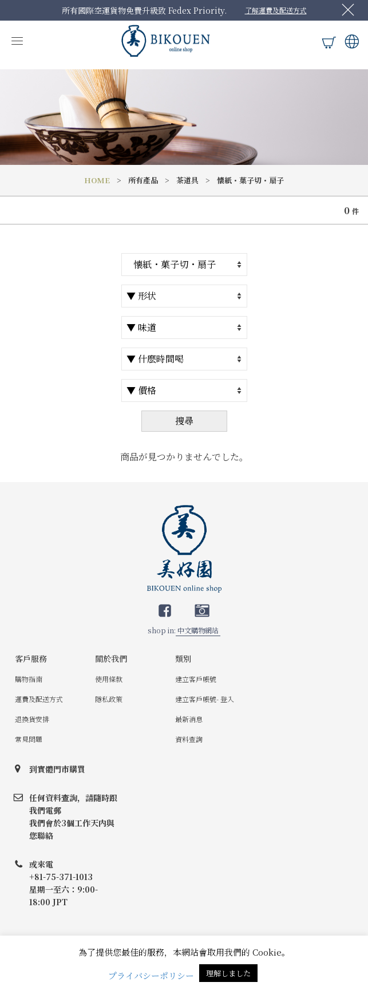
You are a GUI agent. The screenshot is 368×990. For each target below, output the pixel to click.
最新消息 (189, 719)
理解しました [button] (228, 973)
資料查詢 (189, 739)
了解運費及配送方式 (276, 10)
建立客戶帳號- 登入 (204, 699)
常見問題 (28, 739)
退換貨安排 (32, 719)
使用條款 (108, 679)
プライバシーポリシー (151, 975)
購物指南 (28, 679)
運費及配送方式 (39, 699)
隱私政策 (108, 699)
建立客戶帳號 (195, 679)
